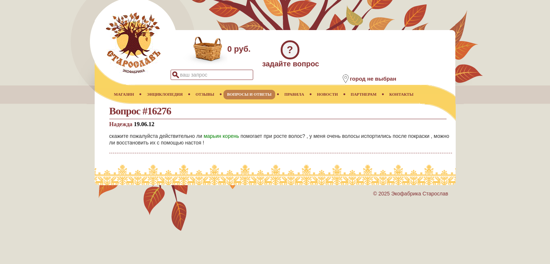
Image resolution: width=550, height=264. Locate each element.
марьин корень (221, 136)
